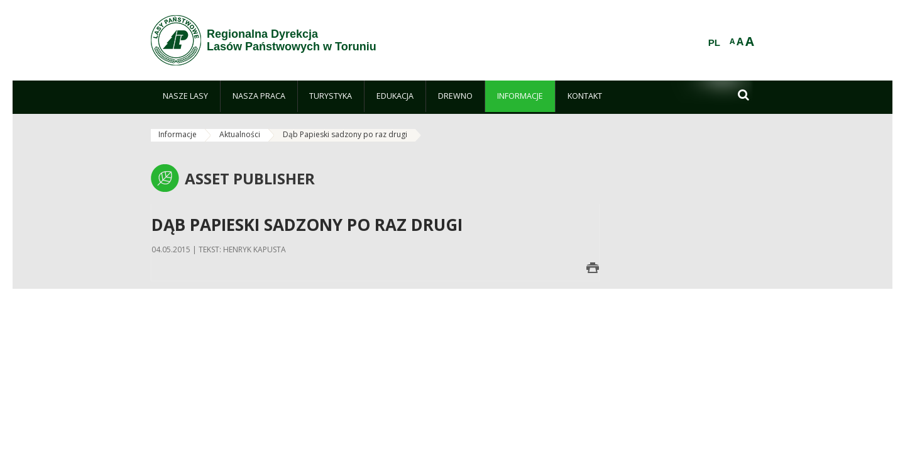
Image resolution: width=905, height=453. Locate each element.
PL (714, 43)
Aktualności (239, 134)
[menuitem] (185, 96)
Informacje (177, 134)
